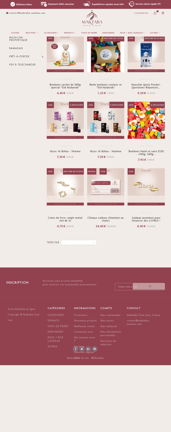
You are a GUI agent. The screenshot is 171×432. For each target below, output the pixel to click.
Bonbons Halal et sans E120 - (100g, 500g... (146, 196)
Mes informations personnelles (110, 377)
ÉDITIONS (31, 33)
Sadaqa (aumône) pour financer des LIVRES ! (146, 263)
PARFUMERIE (108, 33)
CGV (77, 401)
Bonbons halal (20, 73)
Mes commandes (110, 358)
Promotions (81, 358)
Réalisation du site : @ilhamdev (85, 424)
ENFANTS (68, 33)
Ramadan (16, 92)
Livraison (79, 390)
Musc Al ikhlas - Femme (65, 195)
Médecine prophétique (18, 82)
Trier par (75, 69)
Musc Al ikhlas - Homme (105, 195)
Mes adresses (108, 370)
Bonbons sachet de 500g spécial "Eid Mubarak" (65, 130)
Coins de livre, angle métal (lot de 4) (65, 263)
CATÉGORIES (50, 33)
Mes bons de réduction (108, 386)
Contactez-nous (83, 375)
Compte (106, 352)
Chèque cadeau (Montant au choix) (106, 263)
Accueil (15, 33)
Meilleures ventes (84, 370)
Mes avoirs (107, 364)
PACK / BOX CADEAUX (131, 33)
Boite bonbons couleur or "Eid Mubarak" (106, 130)
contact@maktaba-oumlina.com (25, 13)
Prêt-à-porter (19, 100)
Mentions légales (84, 395)
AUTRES (154, 33)
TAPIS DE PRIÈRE (89, 33)
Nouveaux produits (85, 364)
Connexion (141, 13)
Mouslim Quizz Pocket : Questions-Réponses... (146, 130)
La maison (12, 48)
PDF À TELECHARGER (22, 108)
